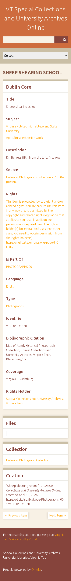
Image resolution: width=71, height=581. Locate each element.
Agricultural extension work (24, 137)
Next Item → (57, 515)
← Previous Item (16, 515)
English (11, 286)
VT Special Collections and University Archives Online (35, 18)
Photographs (15, 306)
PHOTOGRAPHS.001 (20, 266)
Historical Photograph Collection (27, 460)
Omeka (36, 569)
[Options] (57, 39)
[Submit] (64, 39)
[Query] (35, 39)
